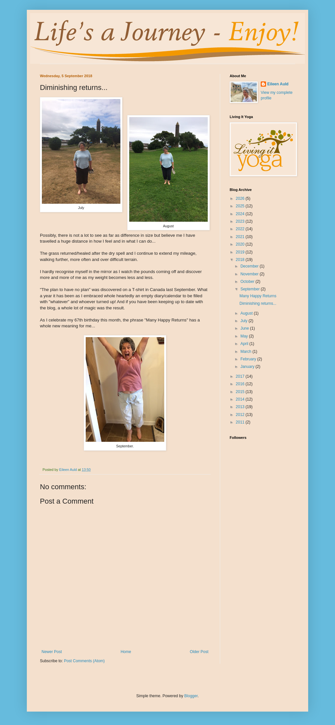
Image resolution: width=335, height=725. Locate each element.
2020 (241, 244)
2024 (241, 214)
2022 (241, 229)
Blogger (191, 696)
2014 (241, 399)
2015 (241, 391)
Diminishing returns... (257, 303)
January (248, 366)
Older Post (199, 651)
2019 (241, 252)
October (248, 281)
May (244, 336)
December (250, 266)
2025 (241, 206)
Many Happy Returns (257, 296)
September (250, 289)
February (248, 359)
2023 (241, 221)
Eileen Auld (278, 84)
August (247, 313)
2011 (241, 422)
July (244, 321)
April (244, 343)
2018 (241, 259)
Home (126, 651)
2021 (241, 236)
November (250, 274)
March (246, 351)
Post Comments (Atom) (84, 661)
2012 (241, 414)
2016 (241, 384)
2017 (241, 376)
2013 (241, 407)
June (245, 328)
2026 (241, 198)
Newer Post (52, 651)
